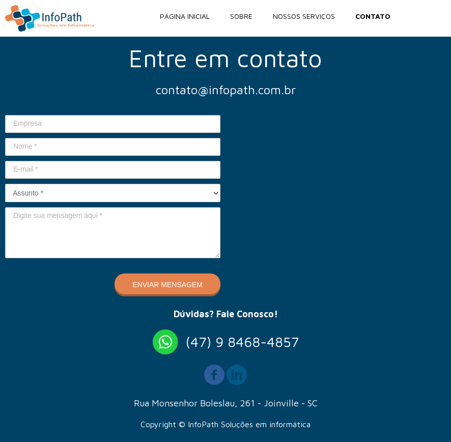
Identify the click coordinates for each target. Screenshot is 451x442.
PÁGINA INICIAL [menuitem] (185, 16)
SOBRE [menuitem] (241, 16)
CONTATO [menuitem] (372, 16)
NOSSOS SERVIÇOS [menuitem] (304, 16)
